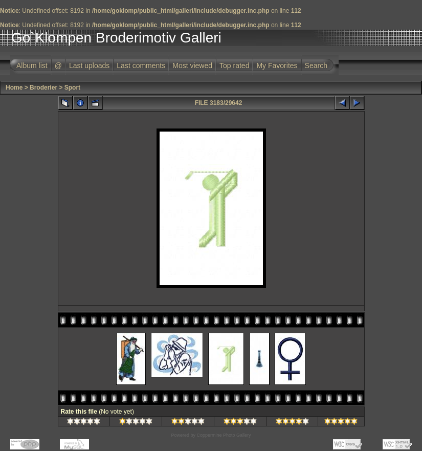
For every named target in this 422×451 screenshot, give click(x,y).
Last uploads (89, 65)
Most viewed (192, 65)
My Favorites (276, 65)
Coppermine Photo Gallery (223, 435)
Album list (32, 65)
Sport (72, 87)
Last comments (141, 65)
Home (14, 87)
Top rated (234, 65)
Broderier (43, 87)
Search (316, 65)
